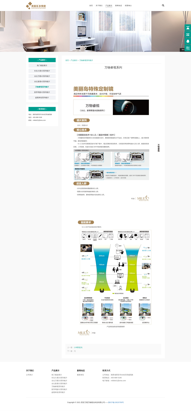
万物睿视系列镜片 (42, 87)
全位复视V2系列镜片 (42, 82)
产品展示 (108, 5)
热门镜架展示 (42, 66)
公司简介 (29, 375)
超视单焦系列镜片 (42, 98)
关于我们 (99, 5)
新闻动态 (118, 5)
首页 (91, 5)
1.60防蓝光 (78, 347)
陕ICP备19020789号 (116, 402)
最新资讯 (80, 375)
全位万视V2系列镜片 (42, 76)
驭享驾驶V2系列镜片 (42, 92)
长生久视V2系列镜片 (42, 71)
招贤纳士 (128, 5)
